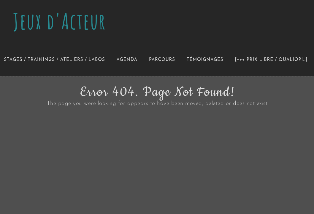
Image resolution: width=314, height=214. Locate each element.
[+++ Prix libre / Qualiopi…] (271, 60)
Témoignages (205, 60)
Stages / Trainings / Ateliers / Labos (54, 60)
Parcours (162, 60)
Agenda (127, 60)
